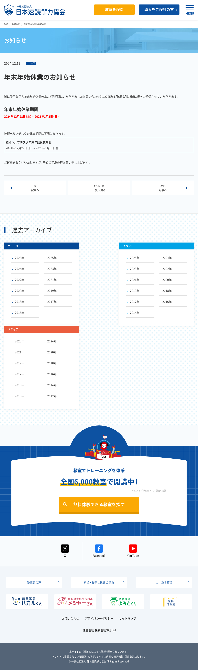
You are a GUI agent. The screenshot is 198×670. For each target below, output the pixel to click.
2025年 (51, 258)
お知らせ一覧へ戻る (99, 188)
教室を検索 (114, 9)
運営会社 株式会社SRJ (97, 630)
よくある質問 (164, 582)
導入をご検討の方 (159, 9)
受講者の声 (34, 582)
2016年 (18, 312)
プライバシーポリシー (99, 618)
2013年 (18, 396)
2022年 (18, 280)
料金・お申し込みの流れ (99, 582)
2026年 (18, 258)
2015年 (18, 385)
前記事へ (35, 188)
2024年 (18, 269)
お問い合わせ (70, 618)
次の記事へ (163, 188)
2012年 (51, 396)
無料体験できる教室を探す (99, 504)
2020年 (18, 291)
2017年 (51, 301)
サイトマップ (127, 618)
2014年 (133, 312)
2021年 (51, 280)
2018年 (18, 301)
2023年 (51, 269)
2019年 (51, 291)
